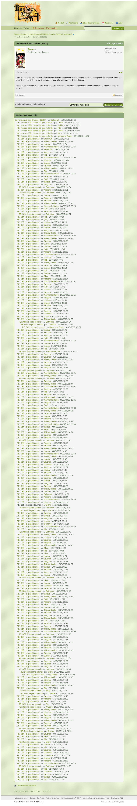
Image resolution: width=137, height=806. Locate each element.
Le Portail (40, 798)
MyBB (21, 802)
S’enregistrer (51, 28)
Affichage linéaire (115, 43)
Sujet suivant (39, 104)
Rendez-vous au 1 (20, 34)
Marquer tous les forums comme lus (96, 798)
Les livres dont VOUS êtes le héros (42, 34)
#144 (120, 72)
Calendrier (108, 23)
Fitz (59, 128)
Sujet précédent (24, 104)
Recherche (73, 23)
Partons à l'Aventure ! (64, 34)
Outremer (48, 160)
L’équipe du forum (21, 798)
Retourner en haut (52, 798)
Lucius (60, 122)
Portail (61, 23)
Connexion (39, 28)
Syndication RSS (117, 798)
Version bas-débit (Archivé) (71, 798)
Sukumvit (55, 120)
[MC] (46, 179)
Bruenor (47, 166)
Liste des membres (91, 23)
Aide (120, 23)
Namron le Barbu (65, 136)
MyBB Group (38, 802)
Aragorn (47, 152)
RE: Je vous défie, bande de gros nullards (35, 122)
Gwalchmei (49, 755)
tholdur (61, 125)
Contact (32, 798)
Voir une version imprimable (26, 785)
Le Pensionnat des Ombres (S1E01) (30, 120)
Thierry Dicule (50, 141)
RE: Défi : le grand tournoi (28, 139)
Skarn (30, 49)
